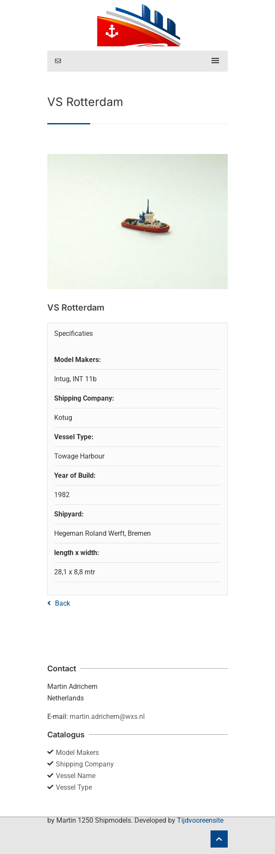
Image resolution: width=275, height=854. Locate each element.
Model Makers (77, 752)
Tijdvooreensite (200, 820)
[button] (215, 61)
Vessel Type (74, 787)
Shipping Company (85, 764)
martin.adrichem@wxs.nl (107, 716)
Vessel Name (75, 776)
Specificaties (73, 333)
